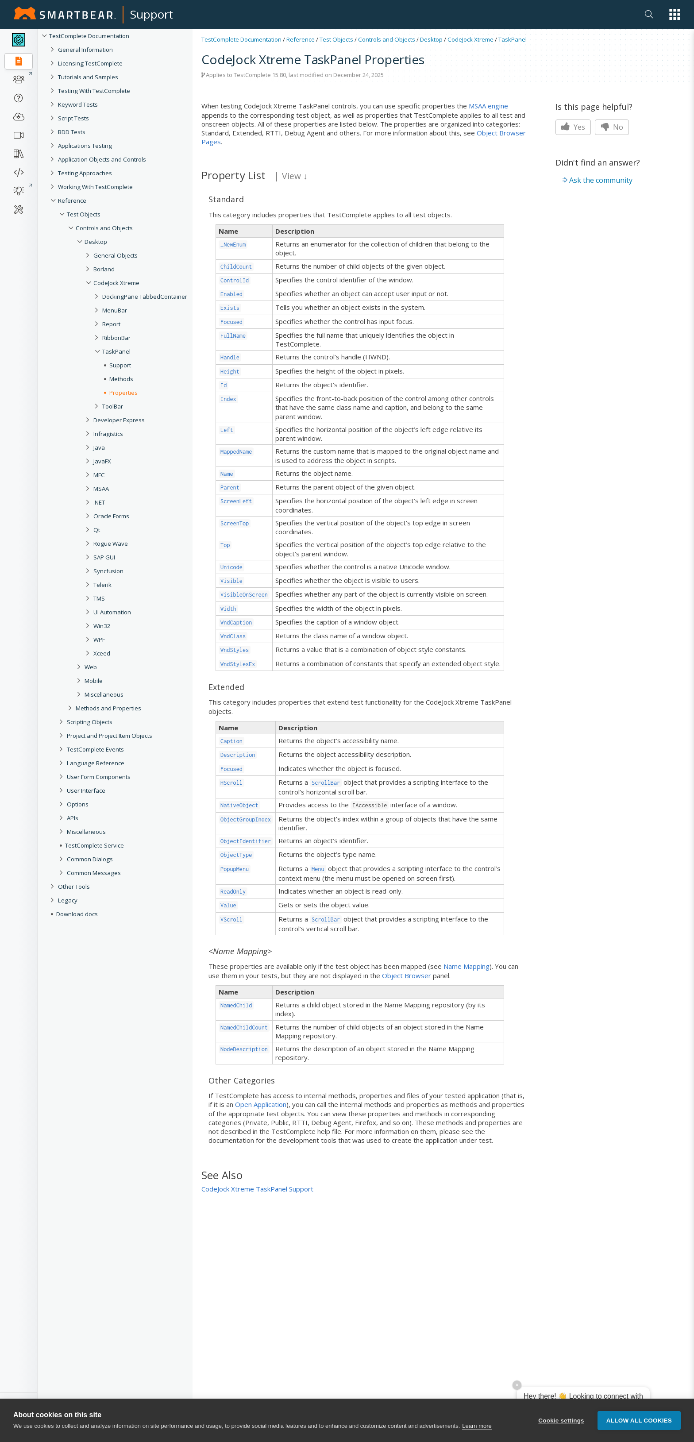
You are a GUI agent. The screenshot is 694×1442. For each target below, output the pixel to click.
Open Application (260, 1104)
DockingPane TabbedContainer (144, 297)
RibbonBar (116, 338)
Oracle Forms (111, 516)
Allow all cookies (639, 1421)
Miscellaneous (104, 694)
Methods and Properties (108, 708)
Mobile (94, 681)
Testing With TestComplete (94, 91)
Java (99, 447)
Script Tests (73, 118)
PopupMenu (234, 869)
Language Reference (95, 763)
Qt (96, 530)
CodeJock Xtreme (116, 283)
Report (111, 324)
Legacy (67, 900)
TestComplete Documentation (89, 36)
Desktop (96, 242)
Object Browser (406, 975)
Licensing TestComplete (90, 63)
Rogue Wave (110, 543)
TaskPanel (116, 351)
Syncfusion (108, 571)
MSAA (101, 489)
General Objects (115, 255)
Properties (123, 393)
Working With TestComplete (95, 187)
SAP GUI (104, 557)
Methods (121, 379)
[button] (674, 14)
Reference (72, 200)
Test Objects (83, 214)
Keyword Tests (78, 104)
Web (91, 667)
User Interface (86, 790)
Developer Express (119, 420)
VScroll (231, 919)
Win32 (102, 626)
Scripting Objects (89, 722)
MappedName (236, 451)
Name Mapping (466, 966)
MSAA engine (488, 105)
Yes (573, 127)
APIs (72, 818)
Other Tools (74, 887)
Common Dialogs (90, 859)
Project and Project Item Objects (109, 736)
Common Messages (94, 873)
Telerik (102, 585)
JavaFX (102, 461)
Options (78, 804)
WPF (99, 640)
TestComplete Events (95, 749)
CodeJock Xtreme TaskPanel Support (257, 1188)
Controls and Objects (104, 228)
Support (151, 14)
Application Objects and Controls (102, 159)
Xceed (101, 653)
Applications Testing (85, 146)
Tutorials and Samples (88, 77)
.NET (99, 502)
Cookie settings (561, 1421)
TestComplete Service (94, 845)
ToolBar (112, 406)
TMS (99, 598)
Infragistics (108, 434)
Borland (104, 269)
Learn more (476, 1426)
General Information (85, 50)
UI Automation (112, 612)
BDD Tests (71, 132)
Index (228, 399)
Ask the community (600, 180)
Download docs (77, 914)
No (612, 127)
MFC (99, 475)
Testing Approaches (85, 173)
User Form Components (99, 777)
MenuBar (114, 310)
